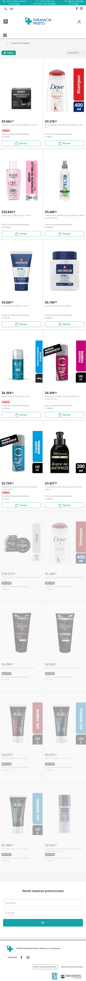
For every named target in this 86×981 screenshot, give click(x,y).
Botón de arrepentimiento (45, 967)
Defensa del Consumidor (72, 967)
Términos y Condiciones (49, 948)
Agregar (21, 143)
